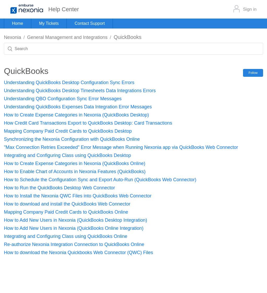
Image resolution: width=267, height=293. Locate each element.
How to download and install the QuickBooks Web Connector (67, 204)
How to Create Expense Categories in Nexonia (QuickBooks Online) (74, 163)
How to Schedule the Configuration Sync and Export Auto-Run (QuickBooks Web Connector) (100, 179)
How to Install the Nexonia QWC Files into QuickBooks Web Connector (77, 195)
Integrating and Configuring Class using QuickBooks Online (65, 236)
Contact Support (90, 23)
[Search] (133, 49)
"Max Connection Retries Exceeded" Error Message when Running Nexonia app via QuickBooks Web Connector (121, 147)
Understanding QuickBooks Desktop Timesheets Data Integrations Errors (80, 90)
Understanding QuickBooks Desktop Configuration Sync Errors (69, 82)
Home (17, 23)
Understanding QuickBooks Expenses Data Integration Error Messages (78, 106)
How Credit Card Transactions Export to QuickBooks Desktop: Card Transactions (88, 123)
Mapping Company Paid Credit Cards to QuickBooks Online (66, 212)
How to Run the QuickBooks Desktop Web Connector (59, 187)
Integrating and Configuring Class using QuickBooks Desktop (67, 155)
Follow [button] (253, 73)
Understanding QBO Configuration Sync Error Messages (63, 98)
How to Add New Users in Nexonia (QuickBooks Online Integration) (73, 228)
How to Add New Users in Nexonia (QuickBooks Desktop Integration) (75, 220)
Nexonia (12, 37)
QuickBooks (128, 37)
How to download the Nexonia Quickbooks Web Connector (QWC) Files (78, 252)
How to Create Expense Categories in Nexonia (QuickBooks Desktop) (76, 115)
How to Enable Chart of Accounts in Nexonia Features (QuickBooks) (74, 171)
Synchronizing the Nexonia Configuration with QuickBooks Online (72, 139)
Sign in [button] (250, 9)
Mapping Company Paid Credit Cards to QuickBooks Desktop (68, 131)
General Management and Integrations (67, 37)
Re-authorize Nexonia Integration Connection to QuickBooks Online (74, 244)
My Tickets (49, 23)
